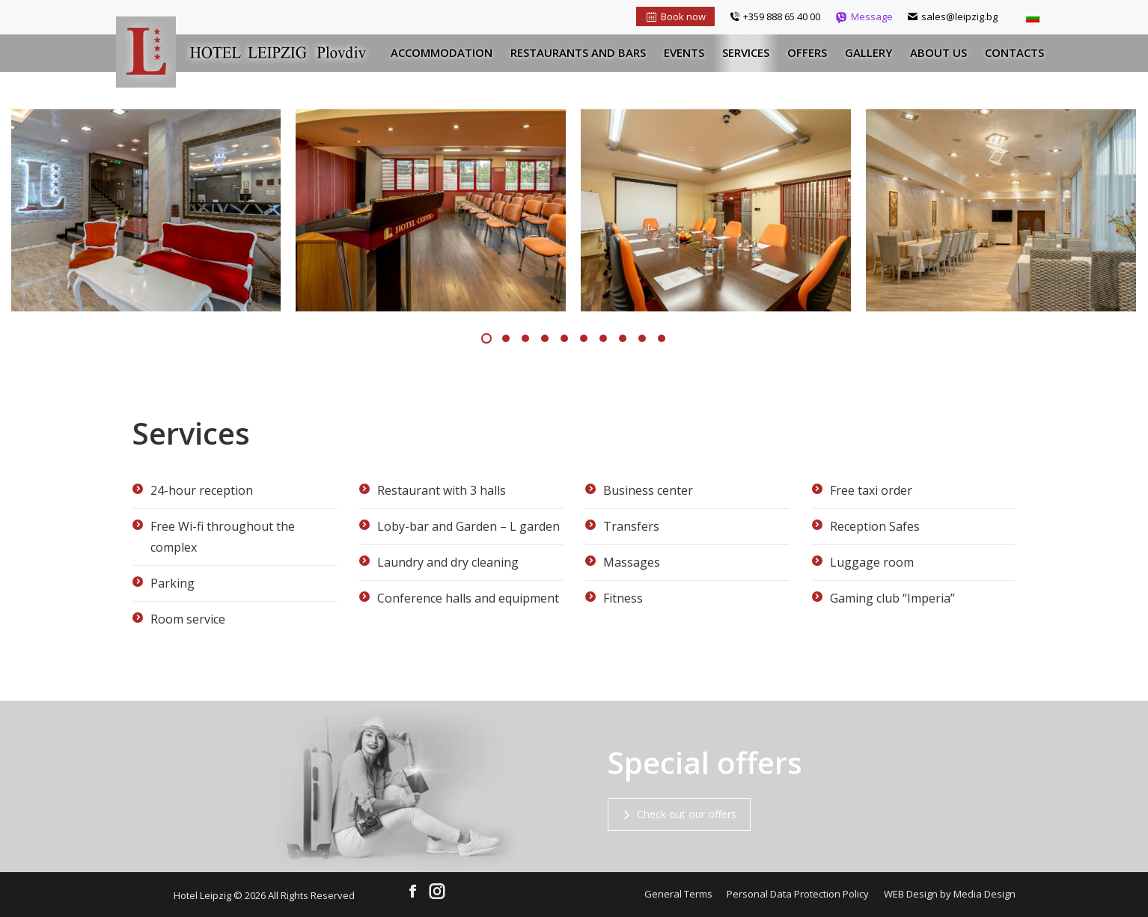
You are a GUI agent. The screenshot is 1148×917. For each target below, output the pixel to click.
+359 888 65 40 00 (775, 16)
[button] (486, 338)
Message (864, 16)
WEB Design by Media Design (950, 894)
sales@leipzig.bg (953, 16)
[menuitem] (441, 53)
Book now (675, 16)
